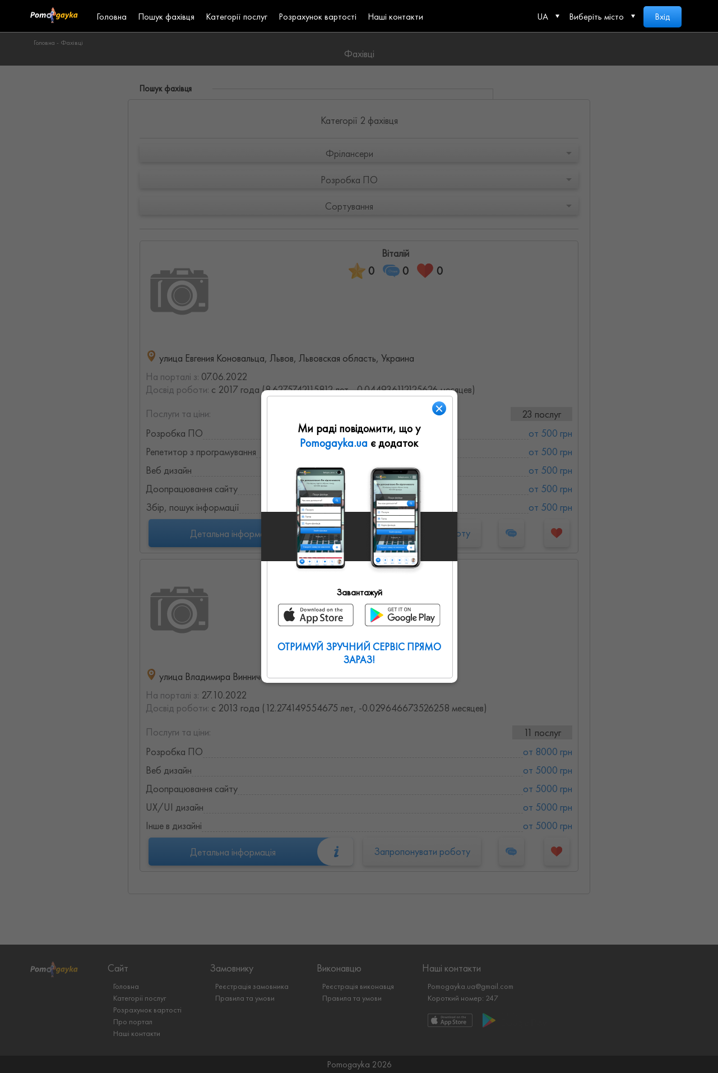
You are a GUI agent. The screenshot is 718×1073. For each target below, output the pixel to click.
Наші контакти (395, 16)
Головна (111, 16)
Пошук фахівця (166, 16)
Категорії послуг (236, 16)
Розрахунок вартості (317, 16)
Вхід (662, 16)
